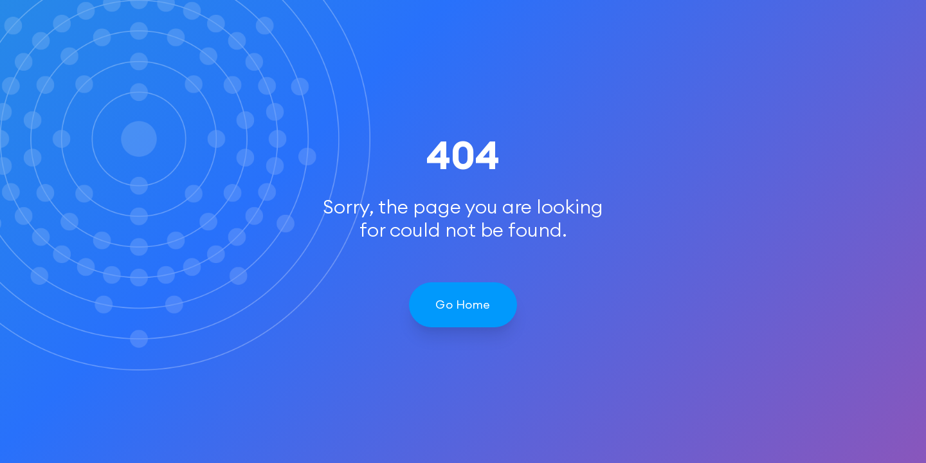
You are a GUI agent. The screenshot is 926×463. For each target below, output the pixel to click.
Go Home (462, 304)
